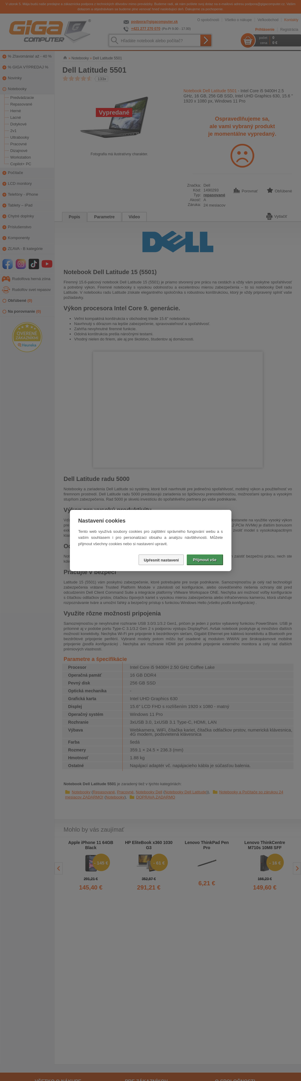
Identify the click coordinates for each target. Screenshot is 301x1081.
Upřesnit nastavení (161, 560)
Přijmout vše (204, 560)
